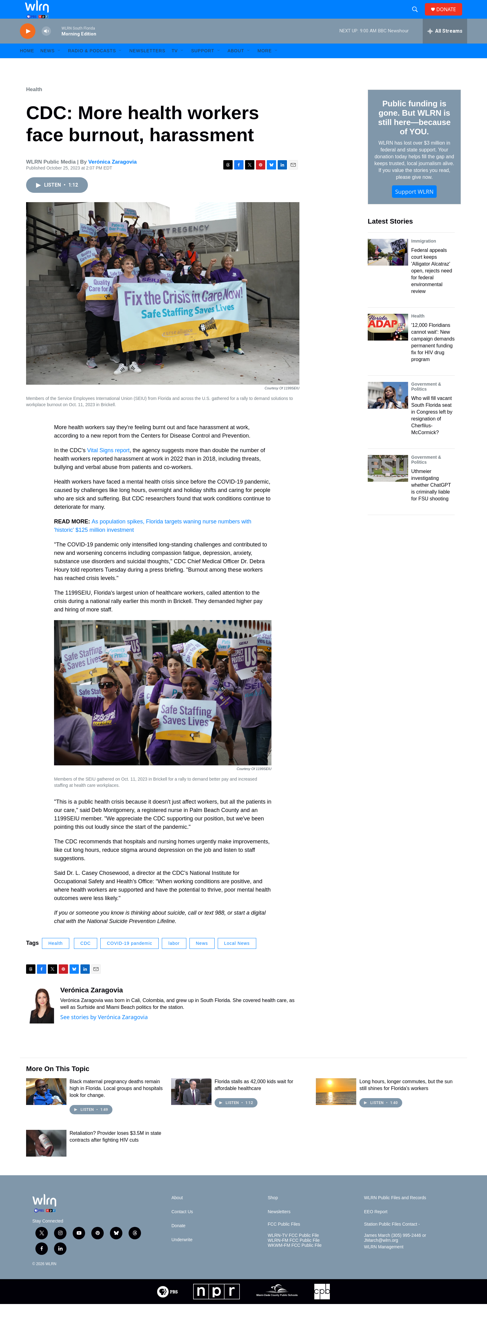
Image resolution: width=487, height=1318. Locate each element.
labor (174, 957)
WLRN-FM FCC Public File (294, 1254)
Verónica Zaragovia (112, 176)
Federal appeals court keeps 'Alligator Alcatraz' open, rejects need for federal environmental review (431, 285)
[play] (28, 45)
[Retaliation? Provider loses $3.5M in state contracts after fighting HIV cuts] (46, 1157)
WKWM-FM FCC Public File (294, 1259)
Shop (273, 1211)
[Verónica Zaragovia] (40, 1018)
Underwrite (182, 1253)
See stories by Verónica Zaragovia (104, 1031)
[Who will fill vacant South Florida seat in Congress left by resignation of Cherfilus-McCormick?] (388, 409)
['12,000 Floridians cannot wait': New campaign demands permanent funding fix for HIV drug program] (388, 341)
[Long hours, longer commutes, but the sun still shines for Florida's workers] (336, 1105)
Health (34, 103)
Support (202, 64)
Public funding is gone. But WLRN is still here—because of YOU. (414, 131)
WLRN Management (383, 1261)
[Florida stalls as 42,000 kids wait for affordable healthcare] (191, 1105)
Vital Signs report (108, 464)
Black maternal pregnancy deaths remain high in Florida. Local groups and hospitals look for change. (116, 1102)
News (202, 957)
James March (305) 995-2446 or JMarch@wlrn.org (395, 1252)
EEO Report (375, 1225)
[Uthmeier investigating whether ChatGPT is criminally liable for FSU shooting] (388, 482)
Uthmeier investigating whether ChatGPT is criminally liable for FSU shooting (431, 499)
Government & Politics (426, 401)
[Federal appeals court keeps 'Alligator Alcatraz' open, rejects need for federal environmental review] (388, 266)
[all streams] (445, 45)
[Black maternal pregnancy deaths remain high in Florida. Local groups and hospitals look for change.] (46, 1105)
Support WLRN (414, 205)
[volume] (46, 45)
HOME (27, 64)
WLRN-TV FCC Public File (293, 1249)
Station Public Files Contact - (392, 1238)
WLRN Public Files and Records (395, 1211)
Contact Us (182, 1225)
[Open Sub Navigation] (59, 64)
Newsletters (147, 64)
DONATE (450, 16)
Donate (178, 1239)
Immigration (423, 255)
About (236, 64)
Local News (237, 957)
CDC (85, 957)
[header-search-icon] (417, 16)
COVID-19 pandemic (129, 957)
